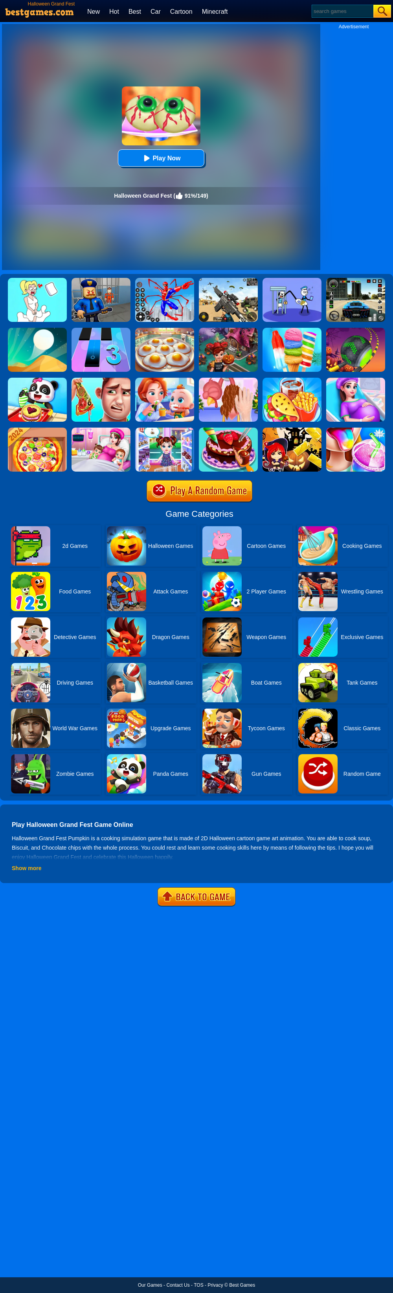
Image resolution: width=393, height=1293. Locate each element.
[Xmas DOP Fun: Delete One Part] (37, 280)
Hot (114, 11)
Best (135, 11)
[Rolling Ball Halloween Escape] (355, 330)
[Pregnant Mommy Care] (355, 380)
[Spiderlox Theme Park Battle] (164, 280)
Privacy (215, 1285)
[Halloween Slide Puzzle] (292, 430)
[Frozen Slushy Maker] (355, 430)
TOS (198, 1285)
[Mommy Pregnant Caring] (101, 430)
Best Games (242, 1285)
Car (156, 11)
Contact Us (177, 1285)
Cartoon (181, 11)
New (93, 11)
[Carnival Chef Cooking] (292, 380)
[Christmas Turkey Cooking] (228, 380)
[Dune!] (37, 330)
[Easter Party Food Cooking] (164, 330)
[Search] (342, 11)
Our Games (150, 1285)
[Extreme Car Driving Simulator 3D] (355, 280)
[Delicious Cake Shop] (228, 430)
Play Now (160, 158)
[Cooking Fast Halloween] (228, 330)
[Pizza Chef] (37, 430)
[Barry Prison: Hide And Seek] (101, 280)
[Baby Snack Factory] (37, 380)
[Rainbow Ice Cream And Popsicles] (292, 330)
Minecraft (215, 11)
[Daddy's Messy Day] (101, 380)
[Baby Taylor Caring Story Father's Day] (164, 430)
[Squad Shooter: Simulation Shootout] (228, 280)
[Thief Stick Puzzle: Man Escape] (292, 280)
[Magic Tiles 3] (101, 330)
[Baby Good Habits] (164, 380)
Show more (26, 868)
